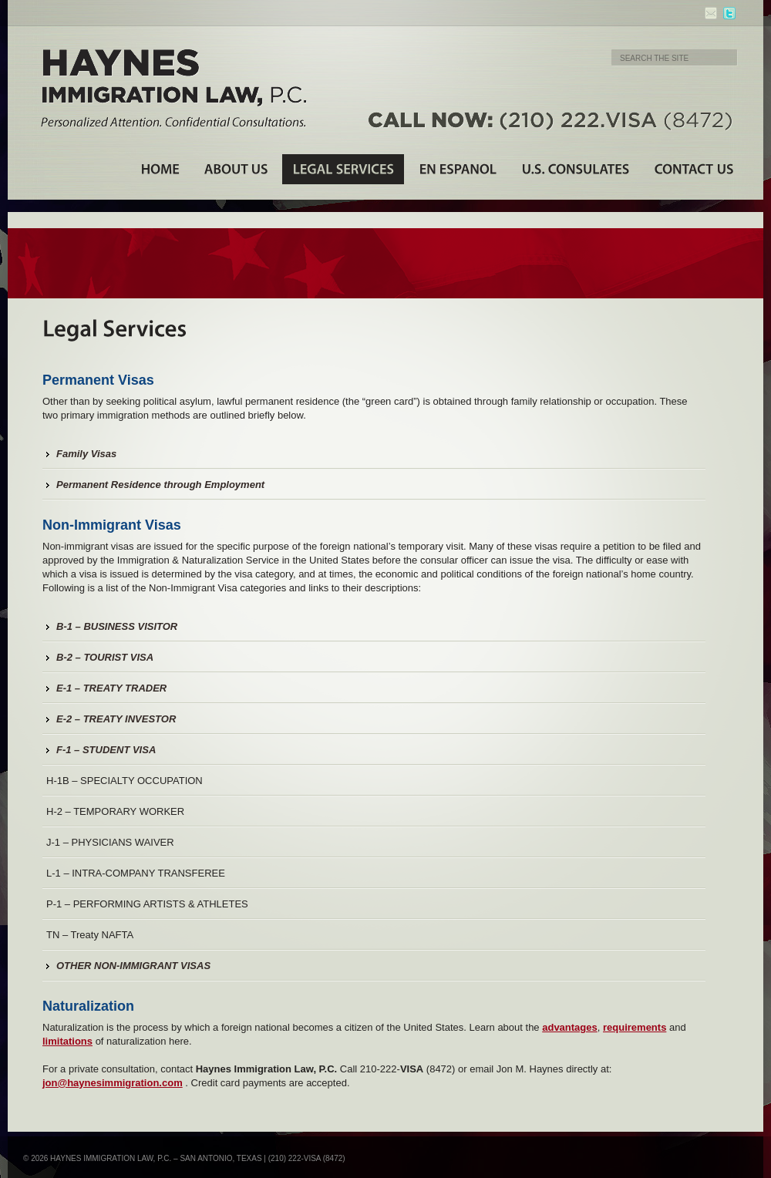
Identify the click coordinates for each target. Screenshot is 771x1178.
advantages (570, 1027)
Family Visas (86, 453)
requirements (634, 1027)
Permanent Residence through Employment (160, 484)
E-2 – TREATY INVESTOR (116, 719)
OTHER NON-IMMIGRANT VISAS (133, 965)
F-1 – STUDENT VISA (106, 750)
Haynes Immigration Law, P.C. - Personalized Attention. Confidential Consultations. (174, 88)
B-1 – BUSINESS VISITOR (116, 626)
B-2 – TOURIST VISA (104, 657)
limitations (67, 1041)
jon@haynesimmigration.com (112, 1083)
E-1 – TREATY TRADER (111, 688)
